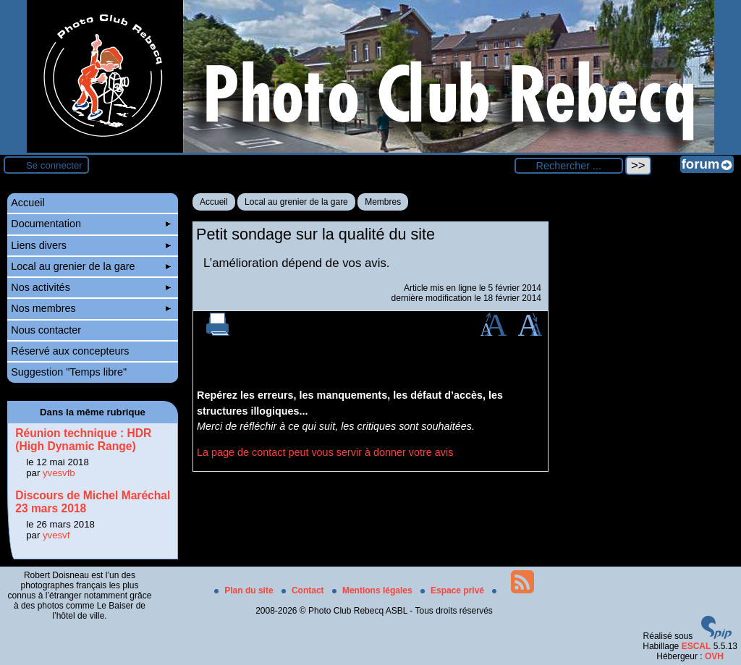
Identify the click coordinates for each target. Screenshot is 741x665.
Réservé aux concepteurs (70, 351)
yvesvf (56, 535)
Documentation (91, 223)
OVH (714, 656)
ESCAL (696, 646)
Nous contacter (46, 330)
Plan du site (245, 590)
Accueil (214, 202)
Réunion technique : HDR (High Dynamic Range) (83, 439)
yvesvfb (59, 472)
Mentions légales (373, 590)
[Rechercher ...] (569, 166)
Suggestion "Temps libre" (69, 372)
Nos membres (91, 308)
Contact (303, 590)
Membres (383, 202)
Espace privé (453, 590)
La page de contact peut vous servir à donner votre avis (325, 452)
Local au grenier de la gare (296, 202)
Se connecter (54, 165)
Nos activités (91, 287)
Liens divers (91, 245)
